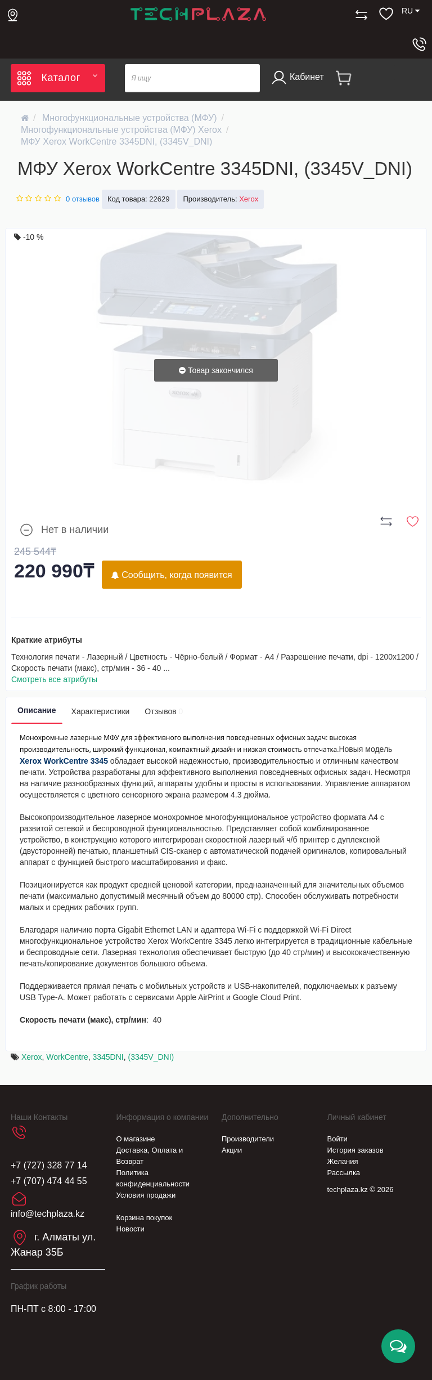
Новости (130, 1229)
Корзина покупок (144, 1217)
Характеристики (100, 711)
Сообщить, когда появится (171, 575)
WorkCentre (67, 1056)
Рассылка (344, 1172)
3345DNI (107, 1056)
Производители (248, 1139)
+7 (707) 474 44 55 (49, 1181)
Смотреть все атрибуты (54, 679)
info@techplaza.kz (47, 1213)
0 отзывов (83, 199)
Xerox (31, 1056)
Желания (342, 1161)
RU (411, 10)
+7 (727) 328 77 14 (49, 1165)
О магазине (135, 1139)
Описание (36, 710)
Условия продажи (146, 1195)
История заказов (355, 1150)
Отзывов (164, 711)
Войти (337, 1139)
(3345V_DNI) (151, 1056)
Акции (232, 1150)
